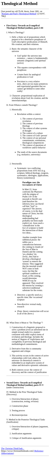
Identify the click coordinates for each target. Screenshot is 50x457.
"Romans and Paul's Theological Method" (19, 14)
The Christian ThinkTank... (12, 448)
